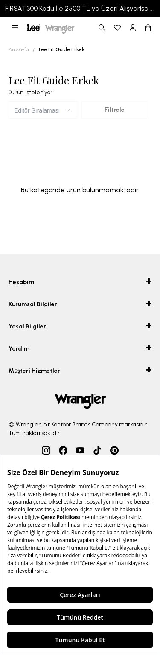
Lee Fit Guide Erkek (61, 49)
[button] (15, 27)
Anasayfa (19, 49)
